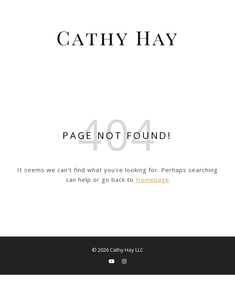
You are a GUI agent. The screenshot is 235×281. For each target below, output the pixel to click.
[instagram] (124, 261)
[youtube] (112, 261)
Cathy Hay (117, 37)
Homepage (152, 179)
